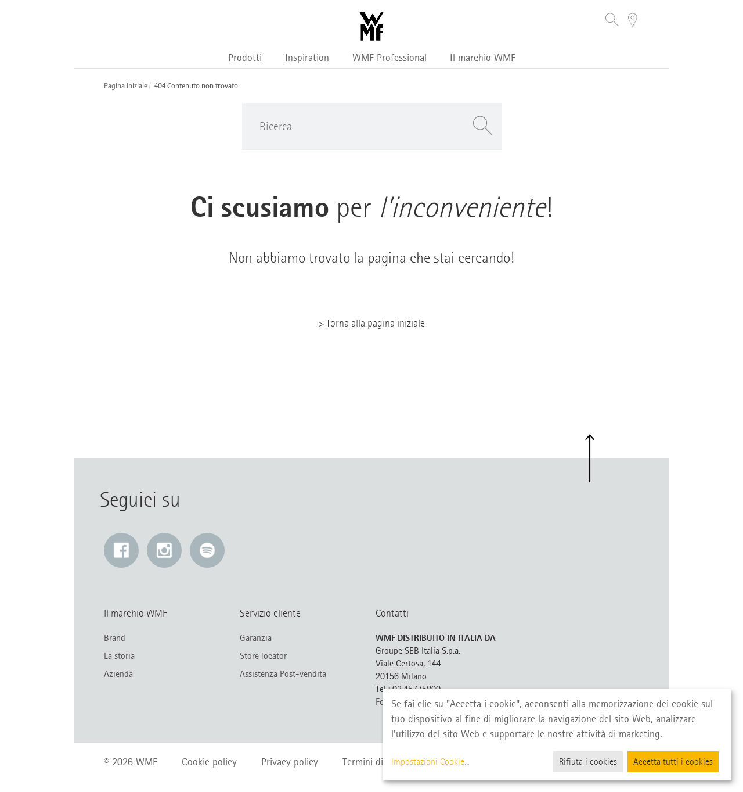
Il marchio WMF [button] (482, 57)
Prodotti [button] (245, 57)
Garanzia (256, 638)
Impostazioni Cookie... (430, 761)
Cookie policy (209, 762)
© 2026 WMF (130, 762)
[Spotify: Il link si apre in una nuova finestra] (207, 550)
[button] (612, 21)
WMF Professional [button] (389, 57)
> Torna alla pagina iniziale (371, 323)
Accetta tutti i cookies (673, 762)
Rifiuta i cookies (588, 762)
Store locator (263, 656)
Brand (114, 638)
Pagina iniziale (125, 86)
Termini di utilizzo (378, 762)
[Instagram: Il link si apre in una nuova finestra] (164, 550)
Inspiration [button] (307, 57)
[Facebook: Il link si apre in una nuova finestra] (121, 550)
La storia (119, 656)
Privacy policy (289, 762)
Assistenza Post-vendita (283, 674)
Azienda (118, 674)
